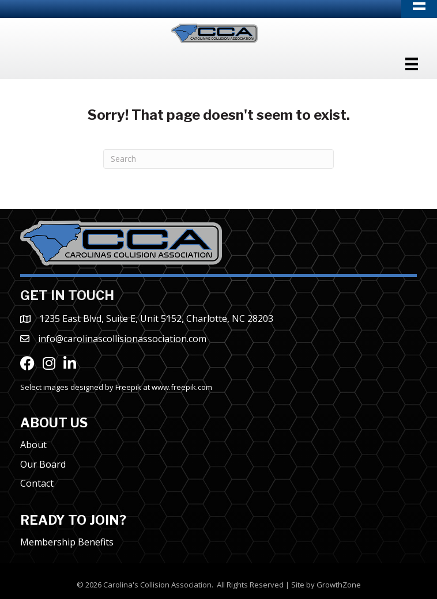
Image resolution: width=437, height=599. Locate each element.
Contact (37, 483)
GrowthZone (339, 584)
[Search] (218, 159)
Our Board (43, 464)
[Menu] (411, 64)
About (33, 444)
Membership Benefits (67, 542)
